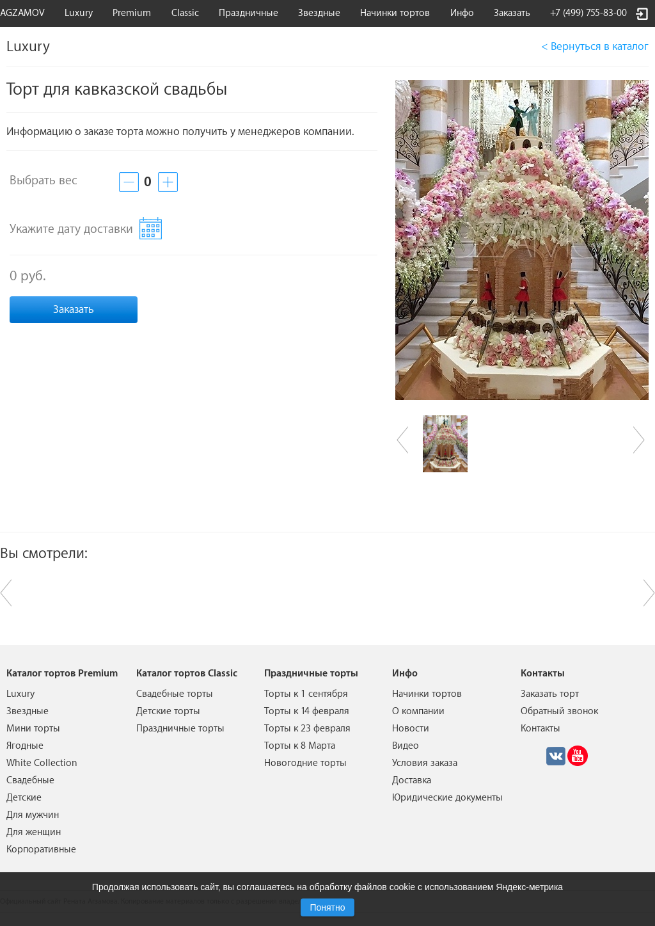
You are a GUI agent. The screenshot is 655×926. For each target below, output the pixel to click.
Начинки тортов (395, 13)
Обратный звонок (559, 711)
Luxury (79, 13)
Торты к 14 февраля (306, 711)
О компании (418, 711)
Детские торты (168, 711)
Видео (405, 745)
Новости (410, 728)
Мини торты (33, 728)
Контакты (540, 728)
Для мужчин (32, 815)
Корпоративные (41, 849)
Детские (24, 797)
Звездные (319, 13)
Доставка (411, 780)
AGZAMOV (22, 13)
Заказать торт (550, 694)
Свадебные (30, 780)
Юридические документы (447, 797)
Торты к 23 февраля (307, 728)
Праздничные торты (180, 728)
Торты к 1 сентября (306, 694)
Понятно (327, 907)
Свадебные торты (174, 694)
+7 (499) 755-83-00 (588, 13)
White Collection (41, 763)
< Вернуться (595, 46)
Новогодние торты (305, 763)
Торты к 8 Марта (299, 745)
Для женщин (33, 832)
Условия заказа (424, 763)
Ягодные (24, 745)
